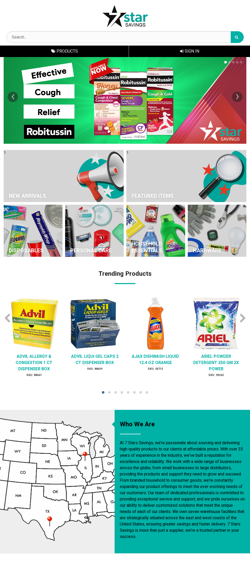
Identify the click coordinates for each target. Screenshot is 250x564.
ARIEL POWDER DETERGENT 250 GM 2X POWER (216, 362)
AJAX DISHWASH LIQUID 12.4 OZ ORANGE (155, 359)
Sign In (189, 51)
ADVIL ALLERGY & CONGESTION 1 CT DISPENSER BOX (34, 362)
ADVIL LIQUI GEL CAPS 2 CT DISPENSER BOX (94, 359)
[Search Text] (125, 37)
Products (64, 51)
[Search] (237, 37)
